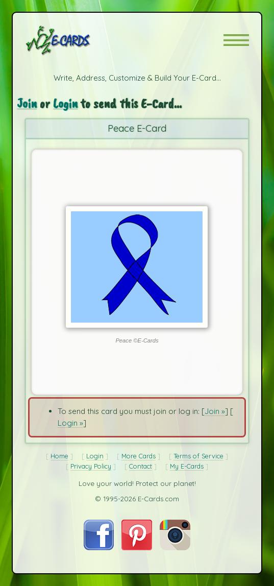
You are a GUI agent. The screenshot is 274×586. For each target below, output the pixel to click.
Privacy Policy (90, 466)
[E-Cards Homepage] (76, 40)
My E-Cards (187, 466)
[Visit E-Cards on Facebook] (99, 547)
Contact (140, 466)
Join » (215, 411)
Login (65, 103)
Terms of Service (198, 456)
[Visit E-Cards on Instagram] (175, 547)
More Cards (138, 456)
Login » (70, 423)
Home (59, 456)
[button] (236, 40)
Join (27, 103)
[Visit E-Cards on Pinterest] (136, 547)
